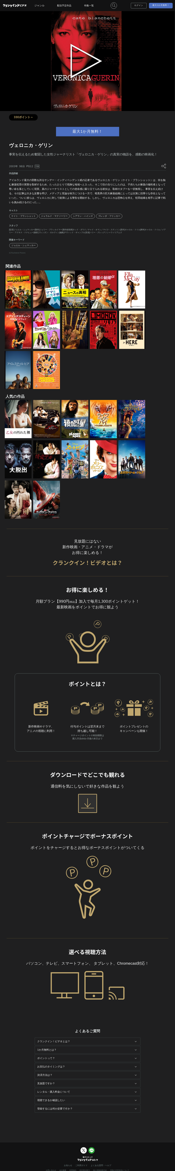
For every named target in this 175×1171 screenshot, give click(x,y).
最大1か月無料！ (160, 5)
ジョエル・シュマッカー (23, 245)
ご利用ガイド (81, 1165)
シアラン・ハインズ (83, 216)
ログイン (138, 5)
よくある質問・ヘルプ (101, 1165)
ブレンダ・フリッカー (109, 216)
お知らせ (68, 1165)
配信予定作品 (64, 5)
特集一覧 (89, 5)
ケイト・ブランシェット (23, 216)
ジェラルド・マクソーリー (54, 216)
